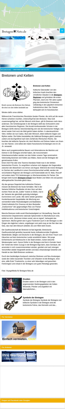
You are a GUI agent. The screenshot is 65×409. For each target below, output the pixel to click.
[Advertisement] (32, 14)
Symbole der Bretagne (33, 297)
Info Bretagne (6, 69)
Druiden (26, 279)
